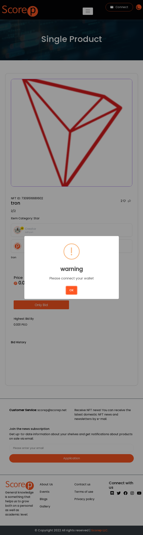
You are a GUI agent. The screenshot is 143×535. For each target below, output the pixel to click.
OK (71, 290)
